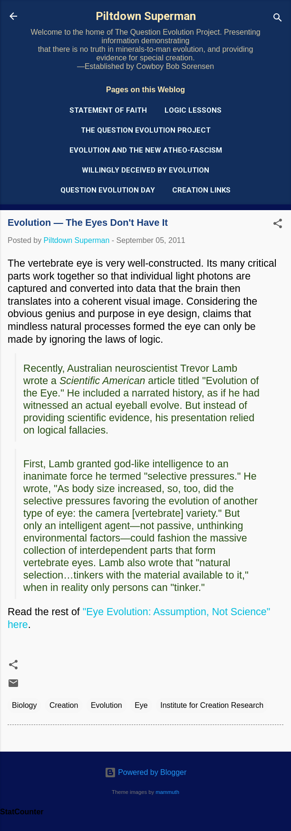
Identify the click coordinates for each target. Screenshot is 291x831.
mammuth (167, 792)
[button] (277, 225)
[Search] (277, 19)
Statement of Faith (108, 110)
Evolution (106, 705)
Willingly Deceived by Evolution (145, 170)
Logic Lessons (193, 110)
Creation (63, 705)
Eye (141, 705)
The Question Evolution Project (146, 130)
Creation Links (201, 190)
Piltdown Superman (146, 16)
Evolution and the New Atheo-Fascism (145, 150)
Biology (24, 705)
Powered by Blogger (146, 772)
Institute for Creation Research (211, 705)
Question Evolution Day (107, 190)
